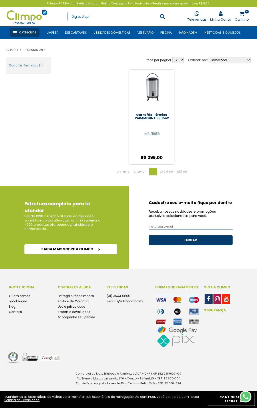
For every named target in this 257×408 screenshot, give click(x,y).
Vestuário (145, 32)
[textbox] (118, 16)
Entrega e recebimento (76, 295)
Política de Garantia (73, 301)
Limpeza (52, 32)
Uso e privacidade (71, 306)
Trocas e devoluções (74, 311)
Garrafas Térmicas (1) (26, 65)
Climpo (12, 50)
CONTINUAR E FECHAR (231, 399)
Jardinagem (187, 32)
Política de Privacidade (22, 400)
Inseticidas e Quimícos (222, 32)
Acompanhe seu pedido (76, 317)
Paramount (34, 50)
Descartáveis (76, 32)
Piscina (166, 32)
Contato (15, 311)
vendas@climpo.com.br (125, 301)
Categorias (24, 33)
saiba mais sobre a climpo (70, 249)
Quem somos (19, 295)
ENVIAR (190, 240)
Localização (18, 301)
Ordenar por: (198, 60)
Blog (12, 306)
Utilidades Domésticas (112, 32)
